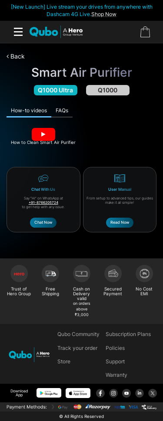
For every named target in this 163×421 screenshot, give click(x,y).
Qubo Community (78, 334)
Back (16, 56)
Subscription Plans (128, 334)
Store (63, 361)
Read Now (119, 222)
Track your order (77, 348)
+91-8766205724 (43, 202)
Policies (115, 348)
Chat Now (43, 222)
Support (115, 361)
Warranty (116, 375)
